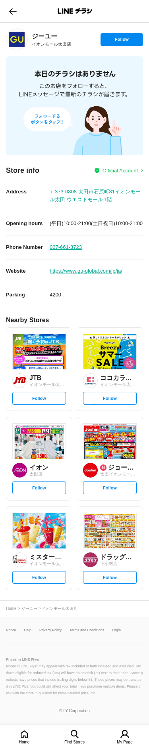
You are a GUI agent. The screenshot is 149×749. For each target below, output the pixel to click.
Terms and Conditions (87, 630)
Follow (121, 41)
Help (28, 630)
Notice (11, 630)
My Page (124, 742)
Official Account (120, 171)
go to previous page (13, 11)
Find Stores (74, 742)
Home (24, 742)
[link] (17, 39)
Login (116, 630)
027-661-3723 (66, 247)
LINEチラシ (75, 11)
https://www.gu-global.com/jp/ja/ (86, 271)
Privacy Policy (50, 630)
